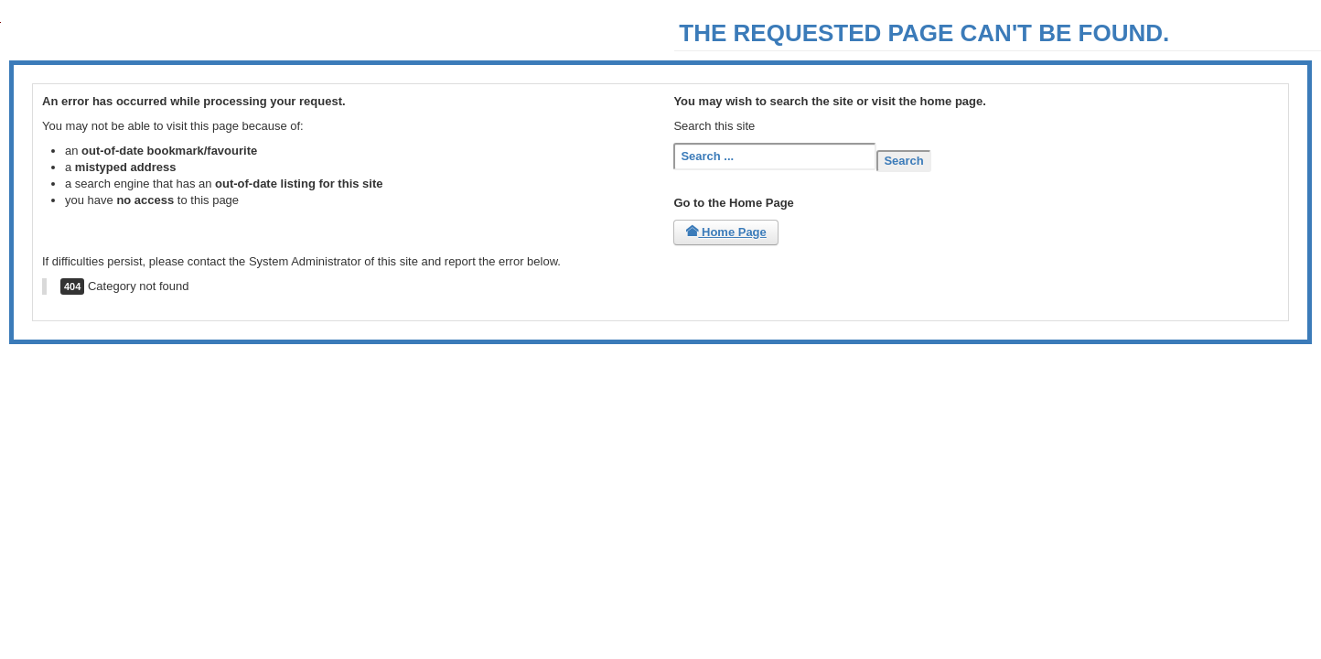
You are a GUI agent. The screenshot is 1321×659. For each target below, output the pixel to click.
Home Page (725, 232)
